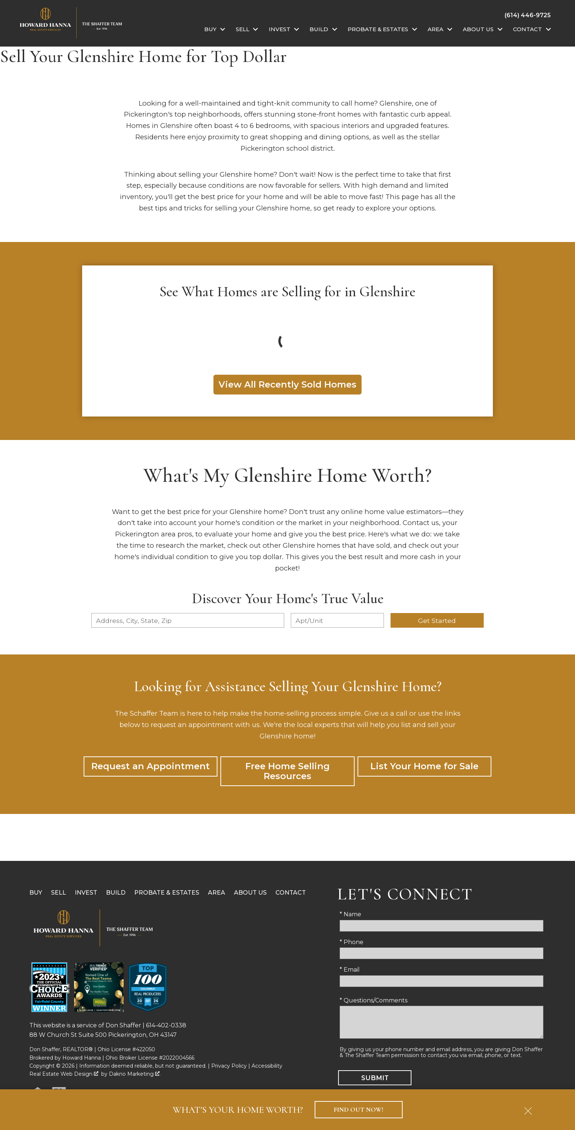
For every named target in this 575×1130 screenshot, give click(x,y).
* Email (350, 969)
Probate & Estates (166, 892)
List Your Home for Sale (424, 766)
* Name (350, 914)
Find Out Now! (358, 1110)
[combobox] (187, 620)
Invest (86, 892)
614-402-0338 (166, 1025)
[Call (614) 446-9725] (528, 15)
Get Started (437, 620)
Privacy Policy (229, 1066)
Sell (58, 892)
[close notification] (528, 1108)
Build (115, 892)
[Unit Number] (337, 620)
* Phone (351, 942)
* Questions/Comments (373, 1000)
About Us (250, 892)
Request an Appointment (150, 766)
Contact (290, 892)
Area (216, 892)
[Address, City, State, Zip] (187, 620)
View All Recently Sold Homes (287, 384)
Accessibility (267, 1066)
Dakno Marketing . (135, 1074)
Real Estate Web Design (63, 1074)
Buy (35, 892)
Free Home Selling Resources (287, 771)
